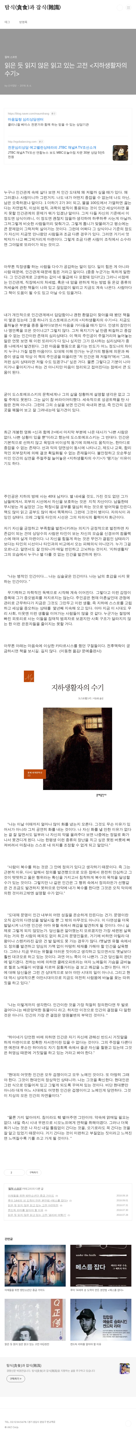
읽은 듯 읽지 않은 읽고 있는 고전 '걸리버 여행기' (37, 1215)
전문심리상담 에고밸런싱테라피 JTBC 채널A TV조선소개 (52, 147)
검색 (120, 8)
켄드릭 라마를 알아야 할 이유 (25, 1210)
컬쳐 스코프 (14, 1188)
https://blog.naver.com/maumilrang (28, 113)
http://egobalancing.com (22, 141)
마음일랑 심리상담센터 (26, 119)
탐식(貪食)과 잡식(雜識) (33, 7)
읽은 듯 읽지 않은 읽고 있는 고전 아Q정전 (33, 1205)
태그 (7, 22)
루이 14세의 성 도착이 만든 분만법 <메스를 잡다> (38, 1200)
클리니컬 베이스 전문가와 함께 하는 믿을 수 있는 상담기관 (48, 124)
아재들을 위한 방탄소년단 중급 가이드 (31, 1195)
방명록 (23, 22)
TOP (128, 1424)
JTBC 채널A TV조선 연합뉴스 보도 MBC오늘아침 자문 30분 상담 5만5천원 (56, 155)
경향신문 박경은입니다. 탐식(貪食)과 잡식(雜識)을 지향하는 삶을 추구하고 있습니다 (51, 1370)
